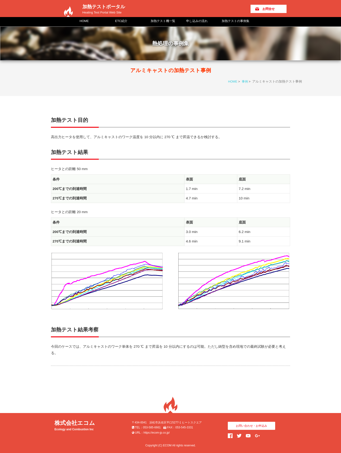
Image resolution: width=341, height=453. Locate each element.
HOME (84, 21)
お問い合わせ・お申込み (251, 425)
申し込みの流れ (197, 21)
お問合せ (268, 9)
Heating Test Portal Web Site (102, 12)
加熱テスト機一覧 (163, 21)
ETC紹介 (121, 21)
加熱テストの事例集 (235, 21)
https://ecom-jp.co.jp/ (157, 432)
